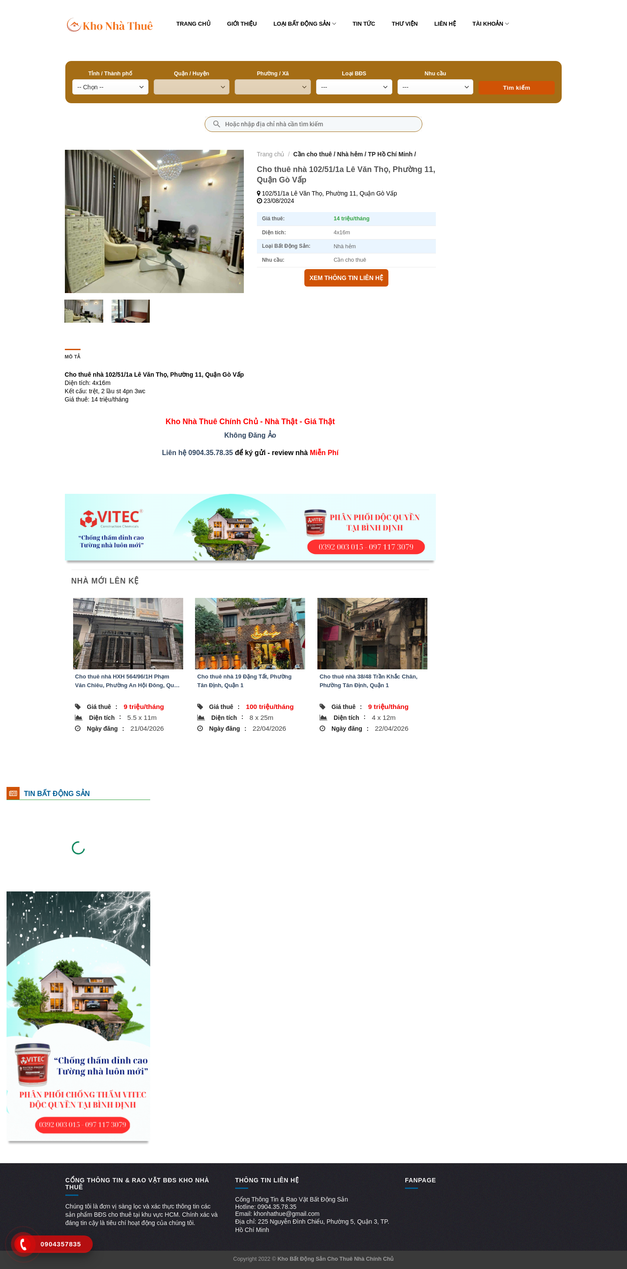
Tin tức (364, 23)
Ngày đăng (105, 728)
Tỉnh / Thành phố (110, 74)
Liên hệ (445, 23)
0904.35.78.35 (211, 452)
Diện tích (105, 717)
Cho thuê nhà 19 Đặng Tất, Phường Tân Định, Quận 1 (244, 680)
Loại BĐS (354, 74)
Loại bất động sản (304, 24)
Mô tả (73, 356)
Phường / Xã (273, 74)
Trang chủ (193, 23)
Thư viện (405, 23)
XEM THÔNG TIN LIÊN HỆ (346, 277)
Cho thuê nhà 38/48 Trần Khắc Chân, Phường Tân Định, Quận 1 (369, 680)
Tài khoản (490, 24)
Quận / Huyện (191, 74)
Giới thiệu (242, 23)
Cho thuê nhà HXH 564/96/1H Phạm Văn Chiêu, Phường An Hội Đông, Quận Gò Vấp (127, 681)
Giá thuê (102, 706)
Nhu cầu (435, 74)
